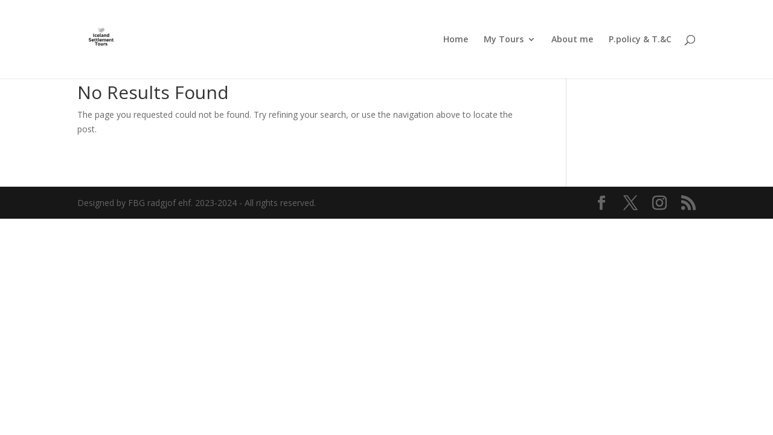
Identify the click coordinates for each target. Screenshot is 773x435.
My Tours (504, 40)
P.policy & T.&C (640, 40)
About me (572, 40)
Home (455, 40)
